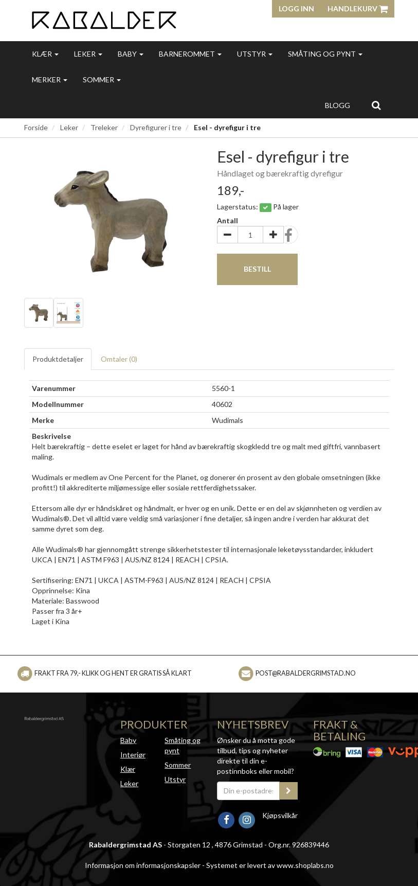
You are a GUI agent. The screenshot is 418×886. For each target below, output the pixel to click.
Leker (88, 53)
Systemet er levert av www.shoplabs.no (270, 865)
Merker (49, 79)
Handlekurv (358, 8)
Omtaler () (119, 359)
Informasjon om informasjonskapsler (143, 865)
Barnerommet (190, 53)
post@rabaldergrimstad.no (306, 673)
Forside (36, 127)
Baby (130, 53)
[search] (376, 105)
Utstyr (254, 53)
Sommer (102, 79)
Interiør (133, 754)
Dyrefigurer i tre (155, 127)
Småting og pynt (325, 53)
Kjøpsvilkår (280, 815)
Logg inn (296, 8)
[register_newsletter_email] (288, 791)
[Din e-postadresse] (248, 791)
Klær (45, 53)
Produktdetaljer (57, 359)
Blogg (337, 105)
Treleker (104, 127)
